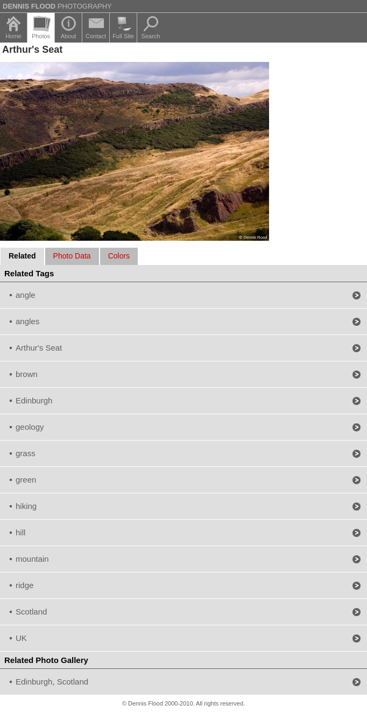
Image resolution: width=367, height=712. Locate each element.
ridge (24, 585)
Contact (96, 36)
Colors (119, 256)
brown (27, 374)
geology (30, 426)
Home (13, 36)
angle (26, 294)
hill (20, 532)
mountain (32, 558)
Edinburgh (34, 400)
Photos (41, 36)
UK (21, 638)
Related (22, 256)
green (26, 479)
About (68, 36)
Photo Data (72, 256)
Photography (57, 6)
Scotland (31, 611)
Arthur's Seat (39, 347)
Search (151, 36)
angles (27, 321)
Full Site (123, 36)
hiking (26, 506)
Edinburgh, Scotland (52, 681)
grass (26, 453)
